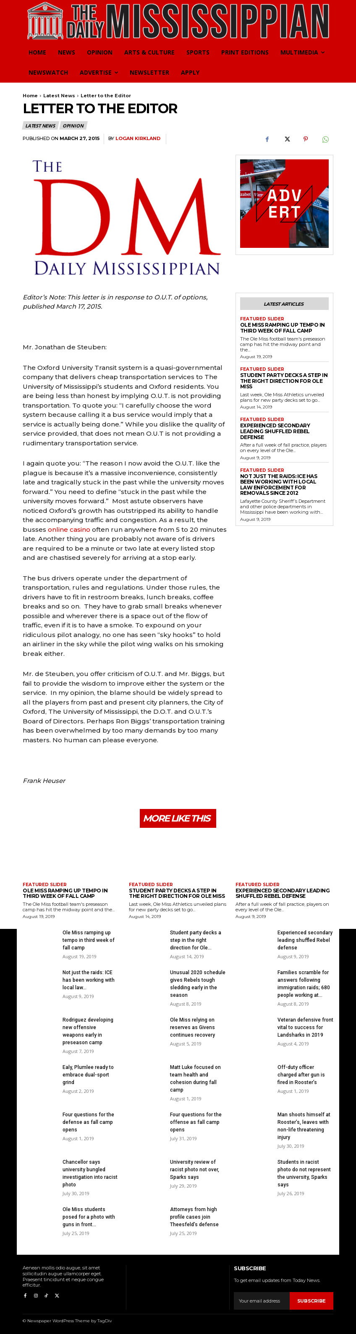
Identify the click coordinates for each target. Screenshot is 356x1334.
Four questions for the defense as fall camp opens (88, 1121)
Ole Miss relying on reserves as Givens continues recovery (192, 1026)
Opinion (73, 125)
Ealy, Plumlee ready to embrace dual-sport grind (88, 1074)
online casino (69, 529)
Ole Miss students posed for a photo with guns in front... (89, 1216)
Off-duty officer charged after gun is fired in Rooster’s (301, 1074)
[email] (261, 1300)
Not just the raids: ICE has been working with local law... (89, 979)
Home (30, 96)
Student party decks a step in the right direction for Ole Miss (281, 380)
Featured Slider (262, 319)
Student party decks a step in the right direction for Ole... (195, 939)
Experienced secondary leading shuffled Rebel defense (283, 426)
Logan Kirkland (137, 138)
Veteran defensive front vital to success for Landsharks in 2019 (305, 1026)
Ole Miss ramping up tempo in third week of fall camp (280, 327)
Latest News (59, 96)
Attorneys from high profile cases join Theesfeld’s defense (194, 1216)
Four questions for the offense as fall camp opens (196, 1121)
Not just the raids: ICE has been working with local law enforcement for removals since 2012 (283, 475)
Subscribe (311, 1300)
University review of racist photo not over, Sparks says (194, 1168)
